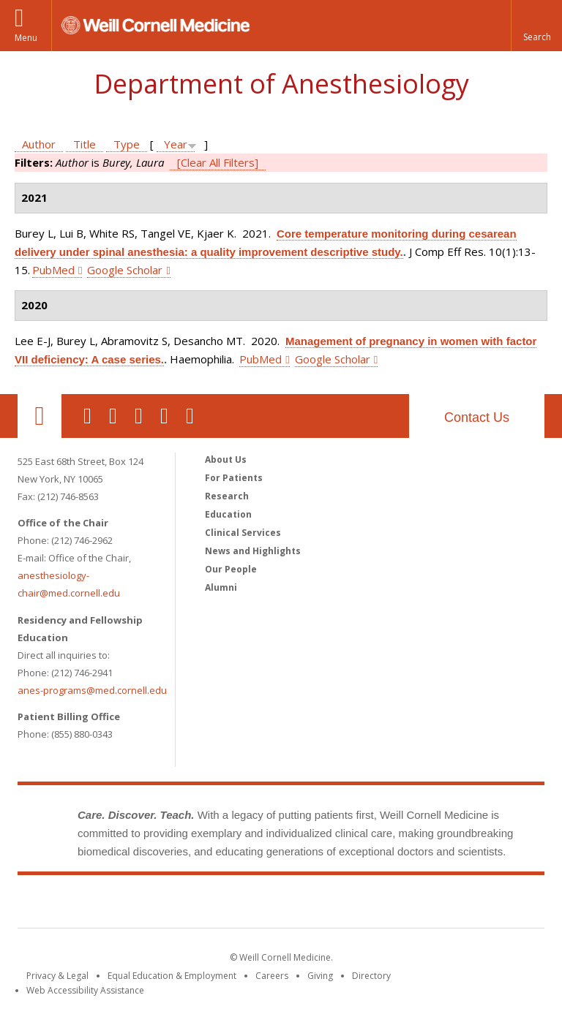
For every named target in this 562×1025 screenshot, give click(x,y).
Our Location (39, 416)
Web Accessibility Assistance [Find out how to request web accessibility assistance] (85, 990)
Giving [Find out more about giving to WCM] (320, 975)
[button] (536, 25)
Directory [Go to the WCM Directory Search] (371, 975)
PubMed (53, 269)
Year (175, 144)
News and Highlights (253, 551)
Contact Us (476, 417)
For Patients (234, 478)
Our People (231, 569)
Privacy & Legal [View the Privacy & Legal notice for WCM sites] (57, 975)
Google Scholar (124, 269)
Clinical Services (243, 532)
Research (227, 496)
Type (126, 144)
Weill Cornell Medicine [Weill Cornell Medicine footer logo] (281, 904)
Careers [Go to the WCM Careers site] (271, 975)
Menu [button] (26, 37)
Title (84, 144)
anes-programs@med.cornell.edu (92, 690)
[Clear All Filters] (217, 162)
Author (39, 144)
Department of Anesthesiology (281, 84)
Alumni (221, 587)
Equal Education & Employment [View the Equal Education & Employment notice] (172, 975)
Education (228, 514)
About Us (226, 459)
